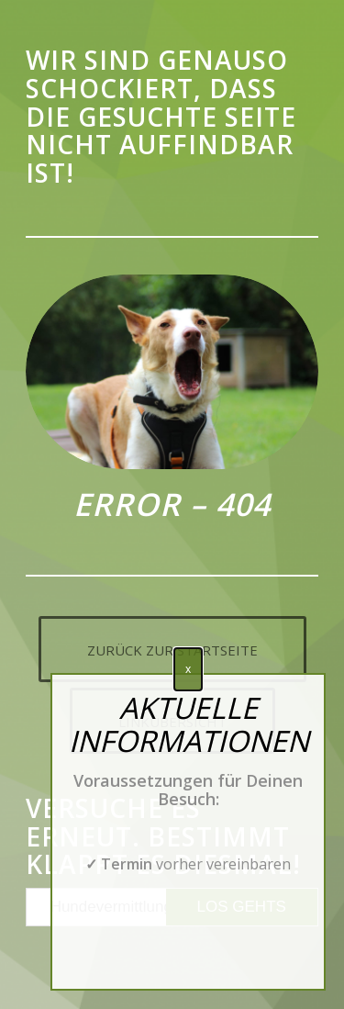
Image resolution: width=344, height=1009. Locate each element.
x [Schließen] (188, 669)
